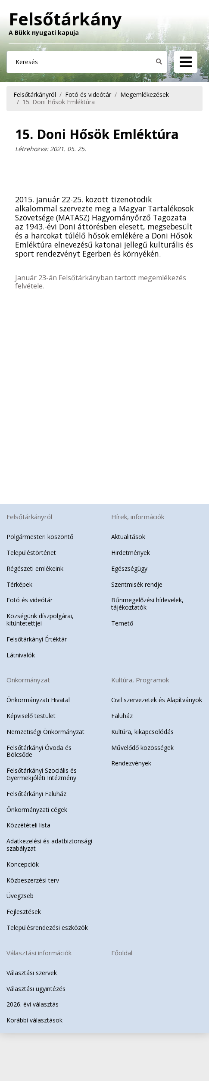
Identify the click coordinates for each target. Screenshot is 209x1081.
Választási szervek (31, 973)
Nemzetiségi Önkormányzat (45, 732)
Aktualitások (128, 537)
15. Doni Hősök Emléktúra (58, 102)
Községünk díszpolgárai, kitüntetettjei (40, 619)
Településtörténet (31, 552)
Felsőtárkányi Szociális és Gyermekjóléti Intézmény (41, 774)
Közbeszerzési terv (32, 880)
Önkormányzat (28, 679)
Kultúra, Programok (140, 679)
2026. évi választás (32, 1004)
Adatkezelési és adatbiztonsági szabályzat (49, 844)
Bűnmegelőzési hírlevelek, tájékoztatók (147, 603)
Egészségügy (129, 568)
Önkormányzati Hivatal (38, 700)
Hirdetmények (130, 552)
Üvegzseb (20, 896)
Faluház (122, 716)
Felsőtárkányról (34, 94)
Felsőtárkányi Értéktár (36, 639)
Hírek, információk (137, 516)
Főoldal (121, 952)
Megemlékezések (144, 94)
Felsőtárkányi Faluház (36, 794)
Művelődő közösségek (142, 747)
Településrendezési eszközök (47, 927)
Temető (122, 623)
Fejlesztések (23, 912)
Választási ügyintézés (36, 989)
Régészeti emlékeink (34, 568)
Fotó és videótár (88, 94)
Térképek (19, 584)
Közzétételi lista (28, 825)
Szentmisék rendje (136, 584)
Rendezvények (131, 763)
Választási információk (39, 952)
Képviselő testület (31, 716)
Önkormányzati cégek (36, 809)
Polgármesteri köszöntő (39, 537)
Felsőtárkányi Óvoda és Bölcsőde (39, 751)
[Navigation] (185, 62)
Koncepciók (22, 864)
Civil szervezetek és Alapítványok (156, 700)
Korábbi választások (34, 1020)
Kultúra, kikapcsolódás (142, 732)
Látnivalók (20, 655)
